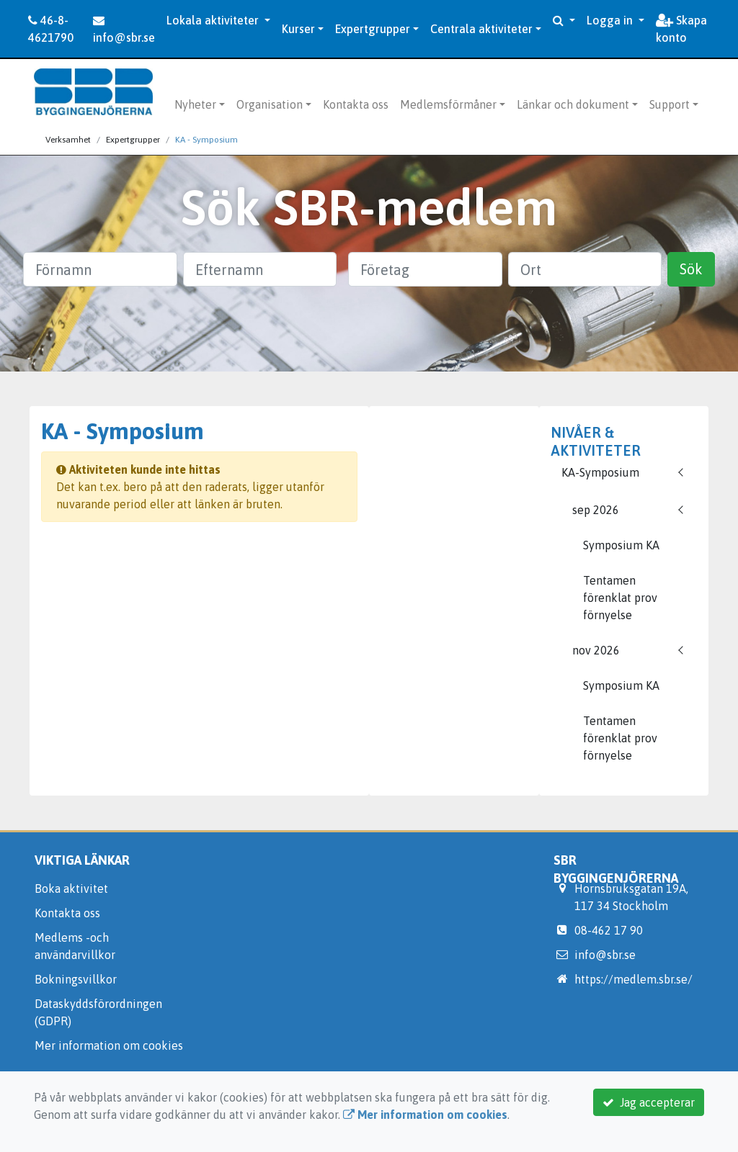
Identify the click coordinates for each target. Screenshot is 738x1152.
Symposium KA (621, 545)
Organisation (269, 104)
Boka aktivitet (71, 888)
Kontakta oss (355, 104)
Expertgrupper (372, 28)
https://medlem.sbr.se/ (633, 979)
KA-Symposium (600, 472)
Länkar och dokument (573, 104)
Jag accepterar (649, 1102)
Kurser (298, 28)
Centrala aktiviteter (481, 28)
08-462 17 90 (608, 930)
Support (669, 104)
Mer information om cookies (109, 1045)
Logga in (611, 20)
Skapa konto (681, 29)
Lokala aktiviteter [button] (214, 20)
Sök (691, 269)
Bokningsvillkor (76, 979)
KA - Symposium (206, 140)
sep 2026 (595, 509)
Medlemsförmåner (448, 104)
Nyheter (195, 104)
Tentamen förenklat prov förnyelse (620, 597)
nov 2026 (596, 650)
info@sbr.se (124, 29)
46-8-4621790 (51, 29)
